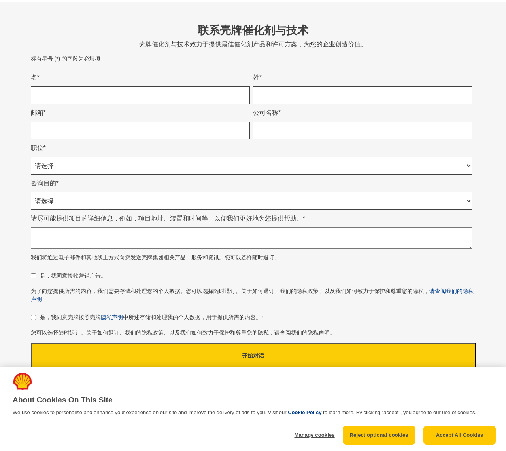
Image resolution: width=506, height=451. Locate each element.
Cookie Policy (304, 412)
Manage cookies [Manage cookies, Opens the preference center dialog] (314, 435)
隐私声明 (112, 317)
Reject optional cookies (379, 435)
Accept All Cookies (459, 435)
